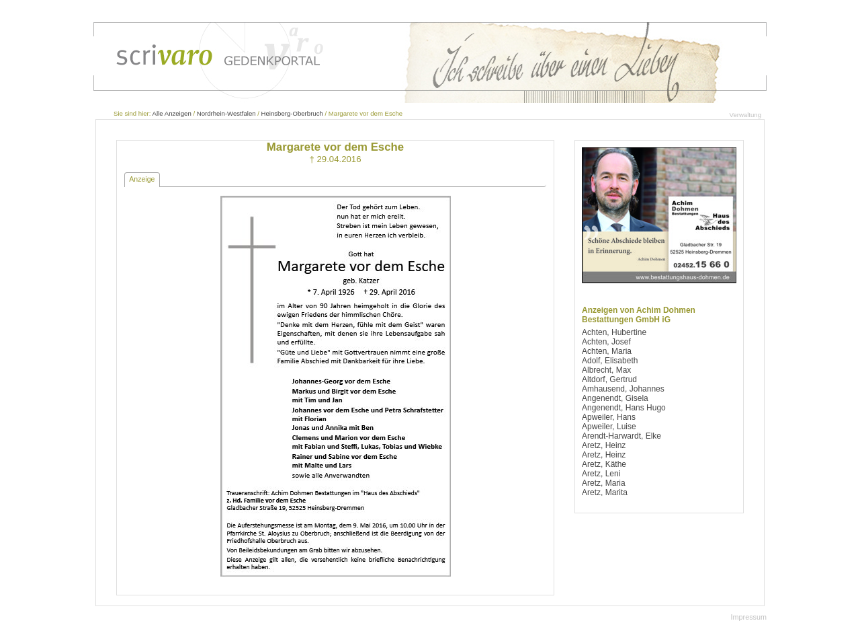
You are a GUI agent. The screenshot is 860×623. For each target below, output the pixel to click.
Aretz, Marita (605, 492)
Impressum (749, 617)
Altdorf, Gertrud (609, 379)
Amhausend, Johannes (623, 389)
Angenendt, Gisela (615, 398)
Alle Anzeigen (172, 113)
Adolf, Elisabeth (610, 360)
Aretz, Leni (601, 473)
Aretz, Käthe (604, 464)
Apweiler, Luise (609, 426)
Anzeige (142, 179)
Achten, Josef (606, 341)
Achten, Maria (607, 351)
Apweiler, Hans (609, 417)
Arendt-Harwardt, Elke (621, 436)
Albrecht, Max (606, 370)
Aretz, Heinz (604, 445)
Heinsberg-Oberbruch (292, 113)
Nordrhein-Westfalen (226, 113)
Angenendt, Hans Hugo (624, 407)
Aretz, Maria (604, 483)
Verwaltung (745, 114)
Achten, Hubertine (614, 332)
